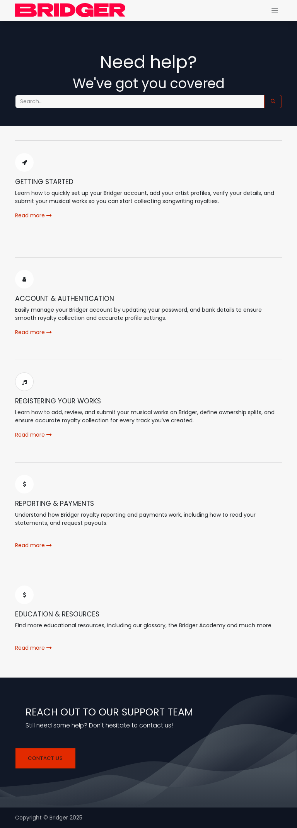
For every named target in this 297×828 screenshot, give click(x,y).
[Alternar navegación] (275, 10)
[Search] (273, 101)
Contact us (45, 758)
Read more (33, 215)
